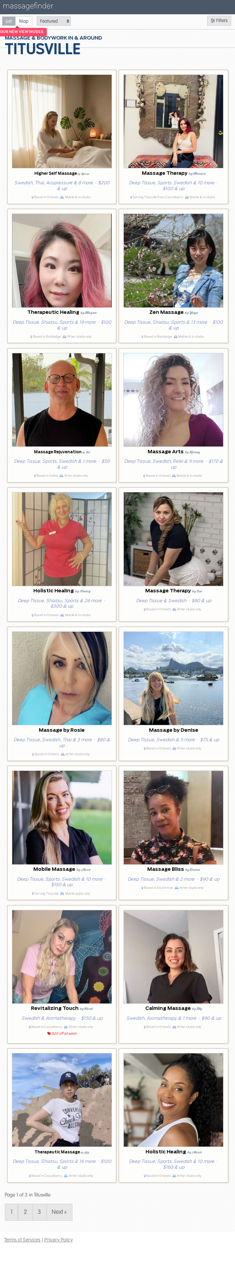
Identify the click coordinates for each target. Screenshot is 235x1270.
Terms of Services (22, 1239)
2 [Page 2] (25, 1212)
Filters (219, 20)
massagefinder (28, 7)
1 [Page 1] (12, 1212)
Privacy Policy (58, 1239)
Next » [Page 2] (59, 1212)
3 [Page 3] (39, 1212)
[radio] (9, 21)
